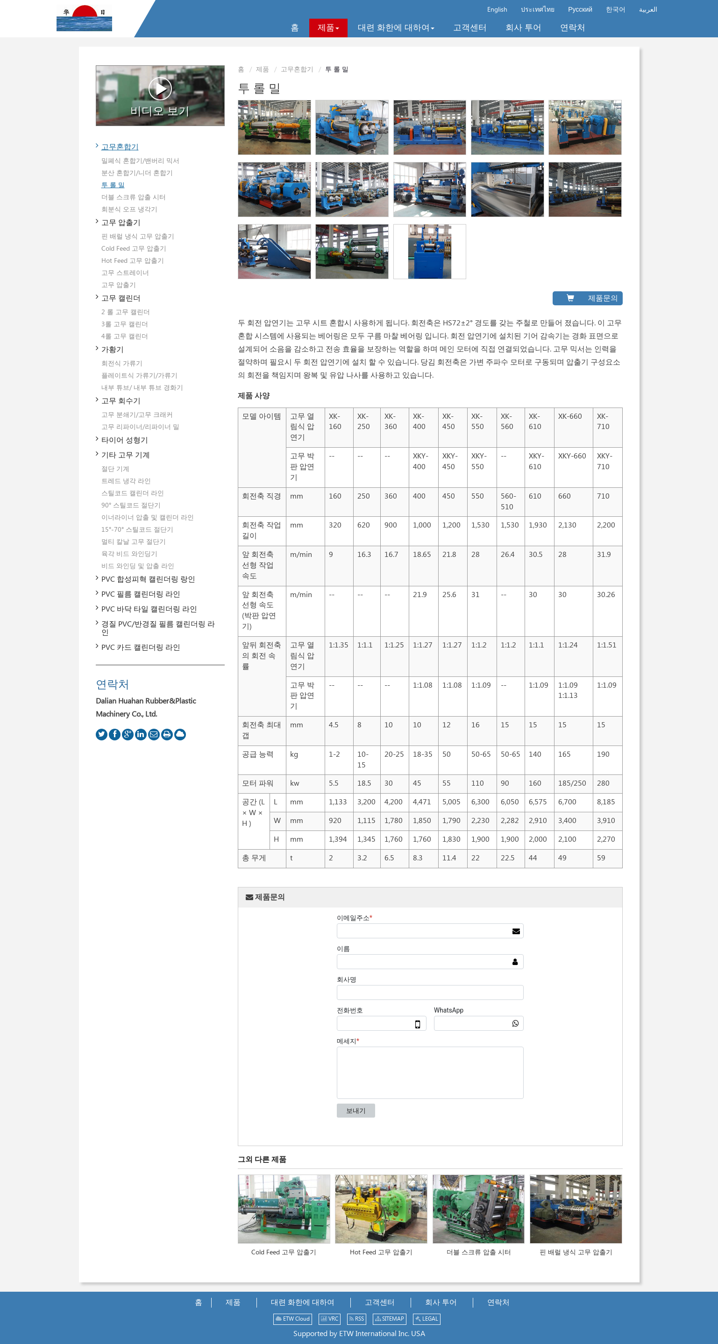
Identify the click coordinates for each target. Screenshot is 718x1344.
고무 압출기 (121, 223)
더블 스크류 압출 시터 (479, 1252)
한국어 (616, 10)
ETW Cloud (293, 1319)
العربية (648, 10)
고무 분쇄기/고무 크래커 (137, 415)
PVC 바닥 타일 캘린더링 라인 (149, 609)
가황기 (112, 350)
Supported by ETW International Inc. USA (359, 1334)
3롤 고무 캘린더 (124, 324)
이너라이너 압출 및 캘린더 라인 (147, 518)
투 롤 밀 (113, 185)
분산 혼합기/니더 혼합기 (137, 173)
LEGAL (426, 1319)
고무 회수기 (121, 401)
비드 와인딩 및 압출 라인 (137, 566)
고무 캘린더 (121, 298)
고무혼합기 (297, 69)
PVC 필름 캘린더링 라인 (140, 594)
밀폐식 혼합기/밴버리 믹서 (140, 161)
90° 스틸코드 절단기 (131, 505)
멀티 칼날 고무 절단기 (133, 542)
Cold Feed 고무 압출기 (283, 1252)
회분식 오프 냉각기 (129, 209)
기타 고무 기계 (125, 455)
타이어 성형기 (124, 440)
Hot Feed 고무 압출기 (381, 1252)
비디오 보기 (160, 97)
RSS (356, 1319)
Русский (580, 10)
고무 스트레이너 (125, 273)
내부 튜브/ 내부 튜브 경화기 (142, 388)
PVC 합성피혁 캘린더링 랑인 (148, 579)
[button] (328, 28)
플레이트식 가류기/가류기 (139, 376)
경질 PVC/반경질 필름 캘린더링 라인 (158, 628)
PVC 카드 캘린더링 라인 (140, 648)
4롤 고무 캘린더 (124, 336)
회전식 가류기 (121, 363)
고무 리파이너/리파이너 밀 (140, 427)
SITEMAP (389, 1319)
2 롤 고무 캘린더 (125, 312)
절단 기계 (115, 469)
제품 (262, 69)
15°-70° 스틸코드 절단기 (137, 530)
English (497, 10)
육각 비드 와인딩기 (129, 554)
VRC (329, 1319)
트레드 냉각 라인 (126, 481)
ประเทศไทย (537, 10)
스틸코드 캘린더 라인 (132, 493)
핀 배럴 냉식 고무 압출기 (576, 1252)
